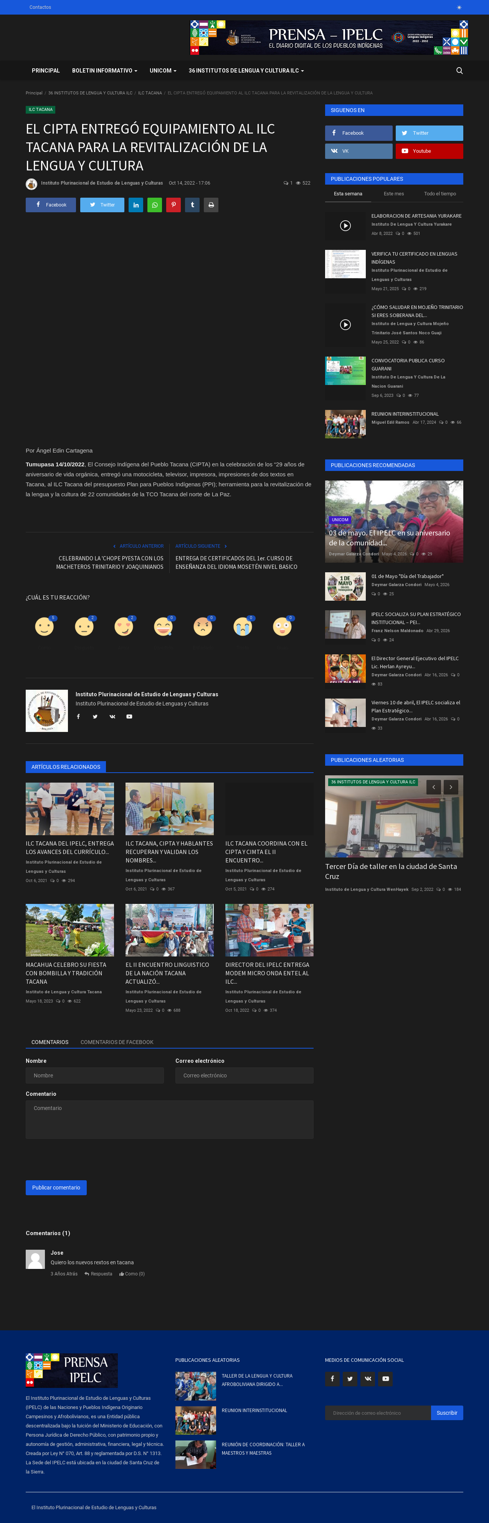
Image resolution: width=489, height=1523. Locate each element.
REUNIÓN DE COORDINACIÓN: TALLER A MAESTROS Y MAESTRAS (263, 1448)
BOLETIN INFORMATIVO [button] (104, 71)
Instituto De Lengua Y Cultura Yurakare (412, 224)
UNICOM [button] (163, 71)
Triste (242, 648)
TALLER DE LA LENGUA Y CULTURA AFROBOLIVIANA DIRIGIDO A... (257, 1380)
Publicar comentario (56, 1187)
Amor (123, 648)
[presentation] (84, 1159)
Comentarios (49, 1042)
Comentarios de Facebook (117, 1042)
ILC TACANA (150, 93)
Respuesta (98, 1274)
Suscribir (447, 1413)
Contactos (40, 7)
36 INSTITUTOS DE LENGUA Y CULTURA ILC (90, 93)
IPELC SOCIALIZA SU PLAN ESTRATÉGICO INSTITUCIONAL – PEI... (416, 618)
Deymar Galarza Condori (354, 554)
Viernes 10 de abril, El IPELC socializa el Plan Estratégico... (416, 706)
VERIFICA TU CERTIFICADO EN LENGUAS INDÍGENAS (415, 257)
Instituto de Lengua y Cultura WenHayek (366, 889)
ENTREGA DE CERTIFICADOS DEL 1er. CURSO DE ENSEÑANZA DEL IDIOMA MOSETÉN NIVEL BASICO (236, 562)
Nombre (36, 1061)
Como (44, 648)
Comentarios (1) (48, 1233)
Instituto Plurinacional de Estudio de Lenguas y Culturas (94, 184)
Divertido (163, 648)
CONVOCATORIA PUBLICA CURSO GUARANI (408, 364)
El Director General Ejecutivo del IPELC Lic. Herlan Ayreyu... (415, 662)
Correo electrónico (200, 1061)
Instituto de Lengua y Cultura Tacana (64, 991)
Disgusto (84, 648)
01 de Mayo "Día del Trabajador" (408, 576)
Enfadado (203, 648)
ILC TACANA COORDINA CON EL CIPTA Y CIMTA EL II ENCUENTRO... (266, 851)
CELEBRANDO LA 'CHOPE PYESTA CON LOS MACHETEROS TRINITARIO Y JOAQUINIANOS (110, 562)
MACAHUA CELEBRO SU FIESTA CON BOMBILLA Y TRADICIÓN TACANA (66, 973)
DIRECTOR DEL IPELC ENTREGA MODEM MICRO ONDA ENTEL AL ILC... (267, 973)
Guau (282, 648)
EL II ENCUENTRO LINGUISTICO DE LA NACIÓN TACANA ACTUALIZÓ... (167, 973)
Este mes (394, 194)
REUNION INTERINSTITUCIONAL (405, 413)
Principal (46, 71)
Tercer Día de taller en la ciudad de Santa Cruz (391, 871)
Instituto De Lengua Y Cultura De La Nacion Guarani (408, 382)
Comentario (41, 1094)
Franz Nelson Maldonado (397, 630)
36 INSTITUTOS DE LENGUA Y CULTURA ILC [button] (246, 71)
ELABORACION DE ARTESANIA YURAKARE (417, 215)
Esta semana (348, 194)
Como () (132, 1274)
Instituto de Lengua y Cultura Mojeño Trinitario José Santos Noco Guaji (410, 328)
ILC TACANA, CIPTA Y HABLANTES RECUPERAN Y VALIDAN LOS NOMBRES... (169, 851)
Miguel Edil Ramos (391, 422)
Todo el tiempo (440, 194)
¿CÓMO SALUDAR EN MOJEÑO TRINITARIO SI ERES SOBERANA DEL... (417, 311)
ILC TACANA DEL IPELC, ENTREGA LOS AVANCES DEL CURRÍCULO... (70, 847)
